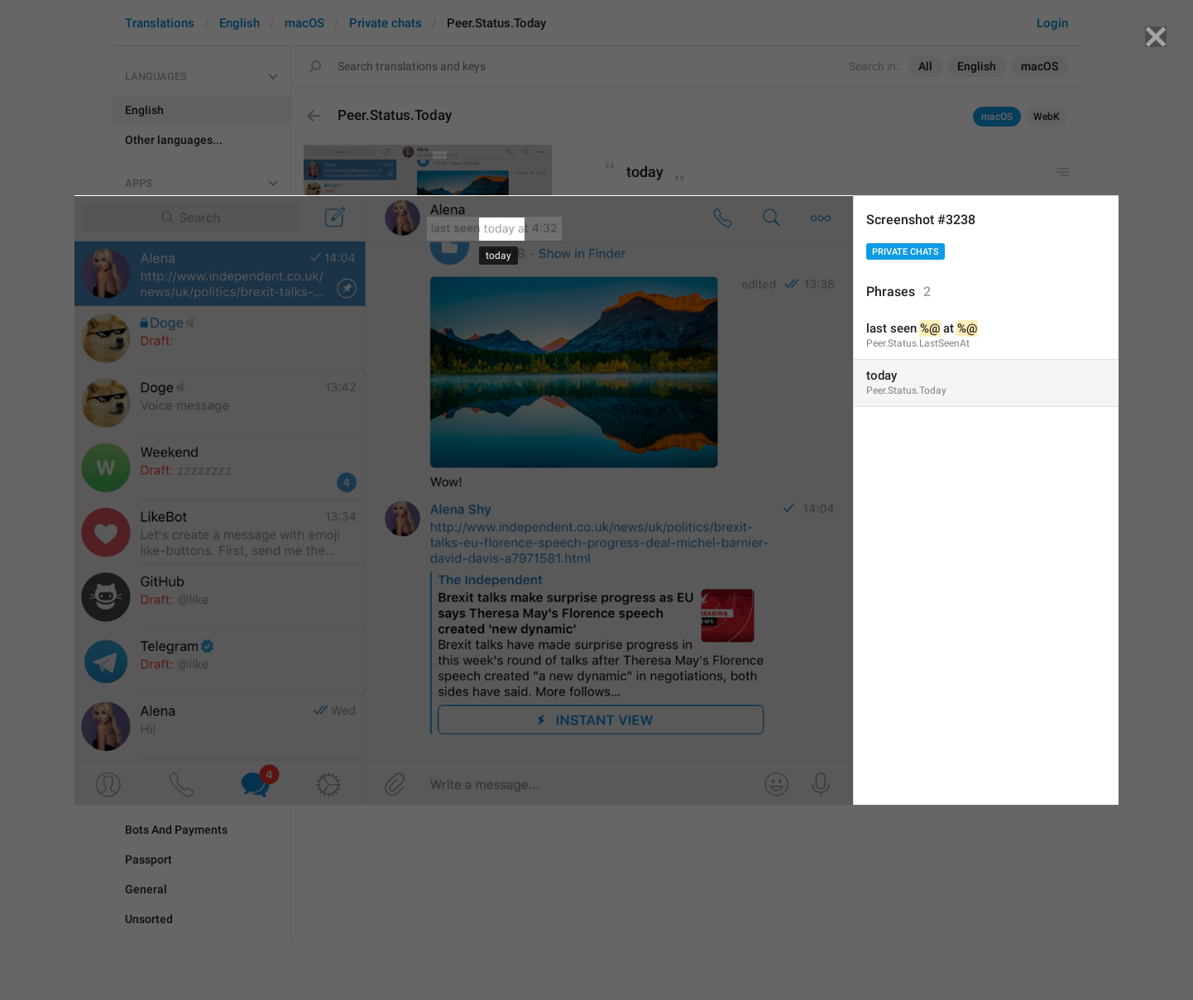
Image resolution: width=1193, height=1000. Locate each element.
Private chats (905, 251)
